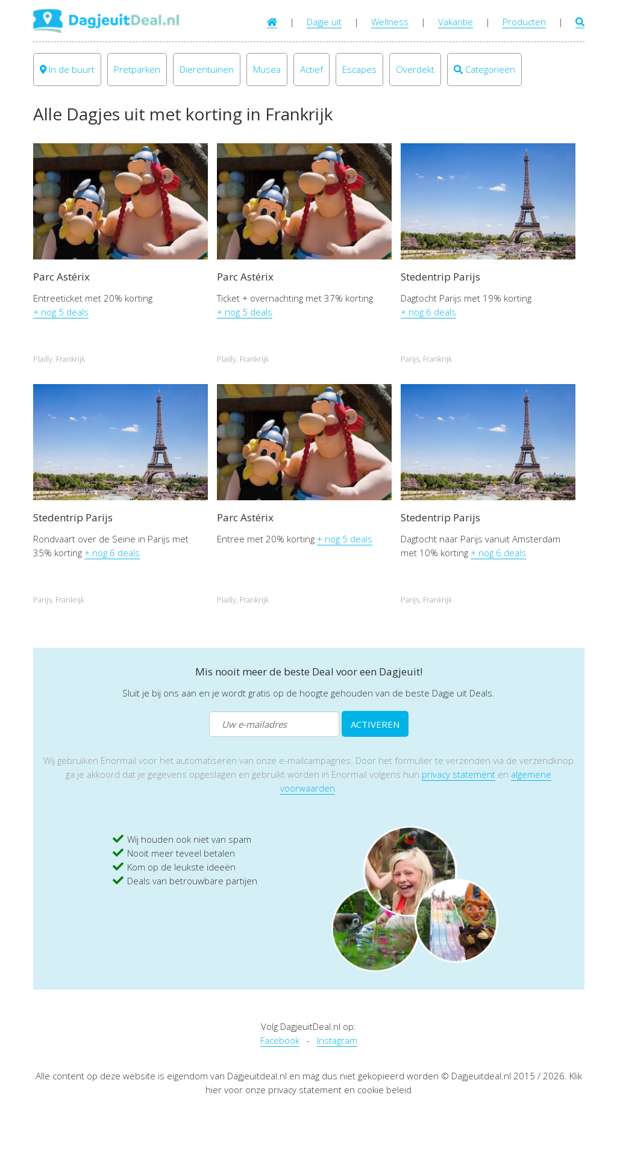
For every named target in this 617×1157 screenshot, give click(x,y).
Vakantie (455, 22)
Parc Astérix (61, 277)
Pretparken (137, 69)
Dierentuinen (207, 69)
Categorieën (484, 69)
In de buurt (67, 69)
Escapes (359, 69)
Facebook (279, 1040)
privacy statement (458, 774)
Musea (267, 69)
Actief (311, 69)
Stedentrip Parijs (440, 277)
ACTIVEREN (375, 724)
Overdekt (415, 69)
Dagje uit (324, 22)
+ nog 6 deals (428, 312)
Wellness (390, 22)
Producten (524, 22)
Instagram (337, 1040)
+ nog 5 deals (61, 312)
